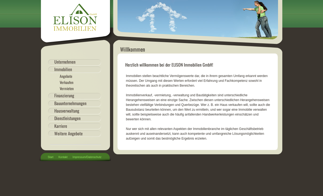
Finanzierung (64, 95)
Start (51, 157)
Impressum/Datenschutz (87, 157)
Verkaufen (66, 82)
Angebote (66, 76)
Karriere (60, 126)
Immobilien (63, 69)
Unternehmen (64, 62)
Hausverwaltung (66, 110)
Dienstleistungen (67, 118)
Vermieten (67, 88)
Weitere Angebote (68, 133)
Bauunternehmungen (70, 103)
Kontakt (62, 157)
